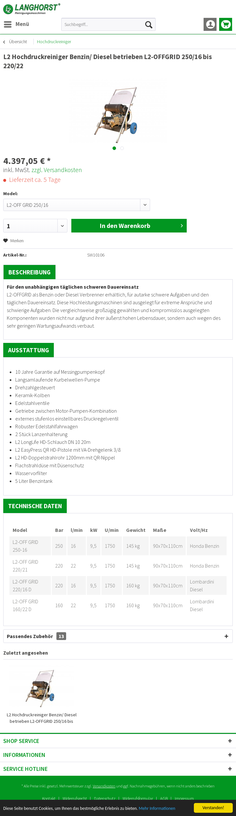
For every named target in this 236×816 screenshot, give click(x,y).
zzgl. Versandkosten (56, 170)
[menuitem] (16, 24)
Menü (16, 23)
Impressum (184, 798)
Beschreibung (29, 272)
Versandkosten (104, 786)
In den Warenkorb (141, 225)
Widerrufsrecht (75, 798)
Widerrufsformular (138, 798)
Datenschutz (104, 798)
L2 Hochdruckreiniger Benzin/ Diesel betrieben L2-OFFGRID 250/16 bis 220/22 (42, 718)
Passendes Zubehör (36, 636)
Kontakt (48, 798)
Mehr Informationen (157, 808)
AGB (164, 798)
